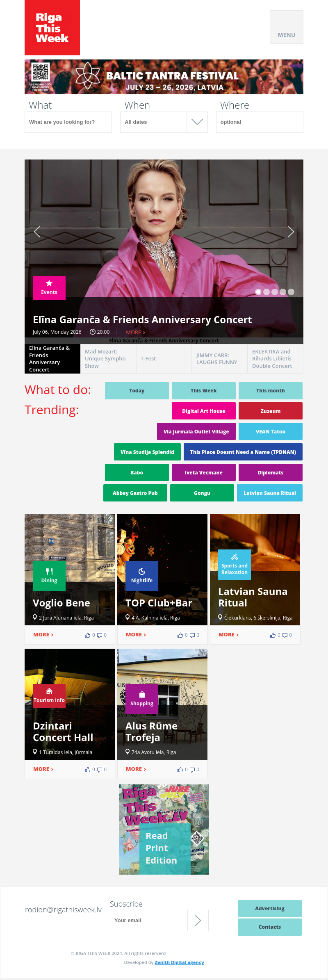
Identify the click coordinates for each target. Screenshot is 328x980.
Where (234, 105)
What (40, 105)
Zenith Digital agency (179, 962)
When (137, 105)
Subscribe (126, 904)
